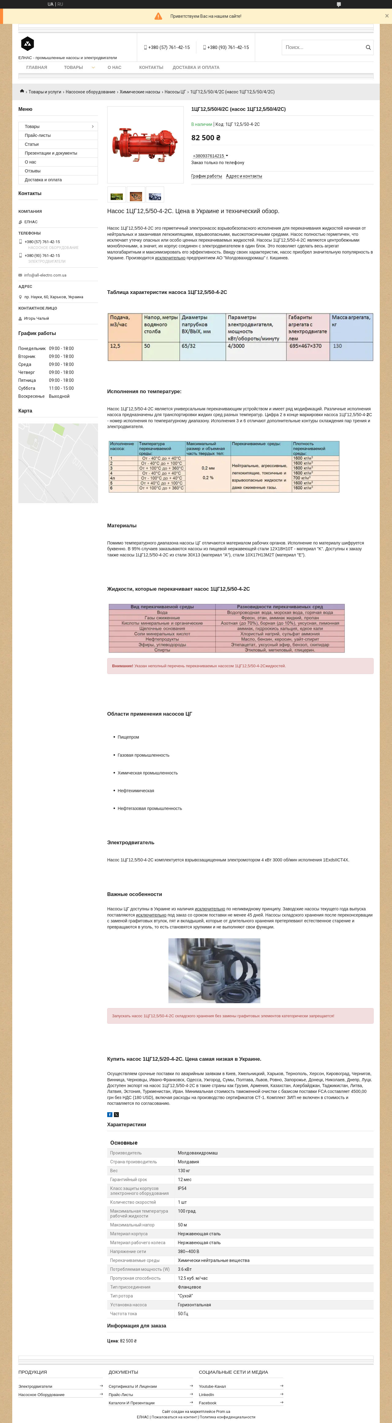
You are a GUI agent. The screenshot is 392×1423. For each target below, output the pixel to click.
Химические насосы (140, 91)
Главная (36, 67)
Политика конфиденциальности (227, 1417)
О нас (115, 67)
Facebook (208, 1403)
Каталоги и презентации (132, 1403)
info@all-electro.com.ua (45, 275)
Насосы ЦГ (175, 91)
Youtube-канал (212, 1386)
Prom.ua (223, 1412)
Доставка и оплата (196, 67)
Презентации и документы (51, 153)
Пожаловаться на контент (174, 1417)
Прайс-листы (38, 135)
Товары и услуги (44, 91)
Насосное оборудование (90, 91)
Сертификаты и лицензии (133, 1386)
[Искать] (368, 47)
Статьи (32, 144)
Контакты (151, 67)
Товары (73, 67)
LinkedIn (206, 1394)
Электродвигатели (35, 1386)
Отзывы (32, 170)
